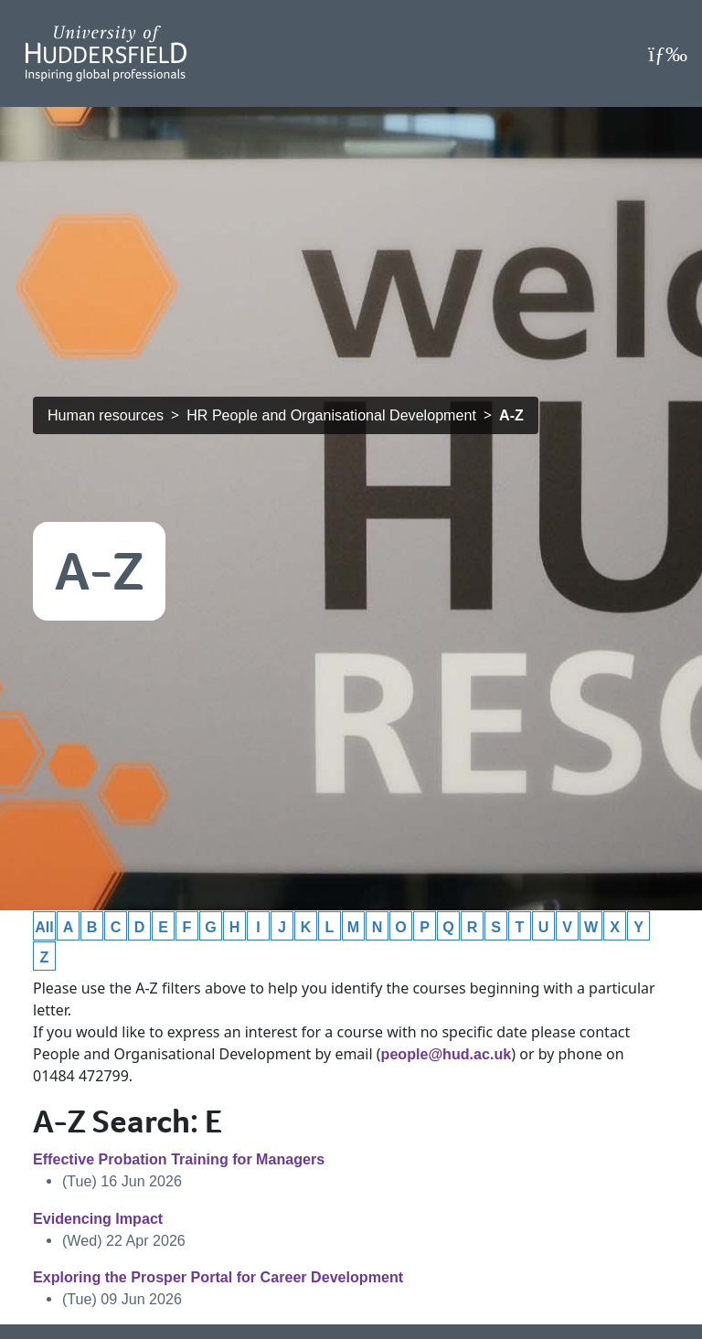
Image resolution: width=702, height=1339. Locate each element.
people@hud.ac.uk (446, 1054)
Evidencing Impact (98, 1218)
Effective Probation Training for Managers (178, 1159)
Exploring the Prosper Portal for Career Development (218, 1277)
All (44, 927)
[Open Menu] (667, 54)
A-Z (511, 415)
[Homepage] (106, 53)
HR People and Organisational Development (331, 415)
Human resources (106, 415)
